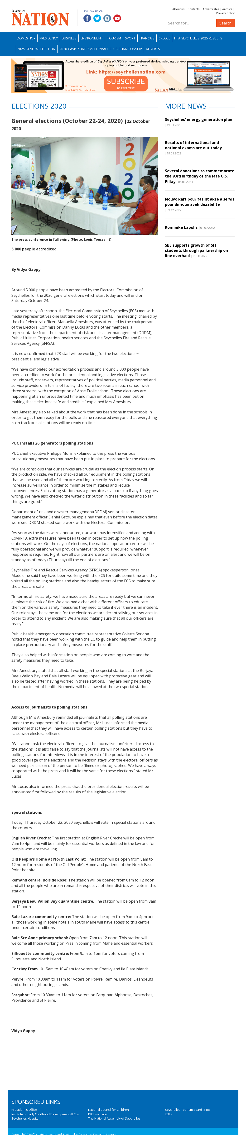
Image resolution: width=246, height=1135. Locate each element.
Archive (227, 9)
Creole (164, 38)
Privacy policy (225, 13)
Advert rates (211, 9)
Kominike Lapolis (181, 227)
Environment (92, 38)
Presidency (48, 38)
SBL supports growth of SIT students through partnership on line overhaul (196, 251)
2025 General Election (36, 49)
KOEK (168, 1114)
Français (147, 38)
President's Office (24, 1109)
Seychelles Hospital (25, 1118)
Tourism (114, 38)
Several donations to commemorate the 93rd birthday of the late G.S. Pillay (199, 176)
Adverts (153, 49)
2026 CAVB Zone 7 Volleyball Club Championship (100, 49)
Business (69, 38)
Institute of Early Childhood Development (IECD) (44, 1114)
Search (225, 23)
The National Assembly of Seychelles (114, 1118)
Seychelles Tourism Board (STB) (187, 1109)
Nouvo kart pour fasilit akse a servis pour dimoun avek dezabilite (199, 201)
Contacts (193, 9)
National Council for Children (108, 1109)
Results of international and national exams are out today (194, 145)
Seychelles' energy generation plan (199, 119)
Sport (130, 38)
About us (178, 9)
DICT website (97, 1114)
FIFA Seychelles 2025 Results (198, 38)
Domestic (26, 38)
